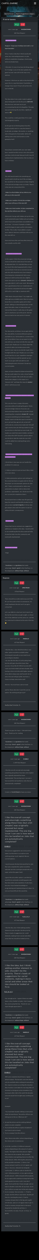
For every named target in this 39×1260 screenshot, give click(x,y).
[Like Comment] (16, 582)
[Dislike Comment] (22, 582)
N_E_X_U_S (8, 992)
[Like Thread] (17, 24)
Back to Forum (9, 14)
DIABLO (7, 846)
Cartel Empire (10, 3)
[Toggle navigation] (35, 3)
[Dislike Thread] (22, 24)
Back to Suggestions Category (25, 14)
